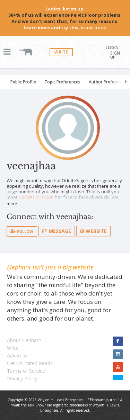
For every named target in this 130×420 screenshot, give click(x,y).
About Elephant (24, 340)
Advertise (17, 355)
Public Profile (23, 82)
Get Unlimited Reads (30, 363)
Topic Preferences (62, 82)
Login (112, 48)
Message (56, 231)
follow (21, 231)
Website (93, 231)
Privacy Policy (22, 378)
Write (61, 52)
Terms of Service (26, 371)
